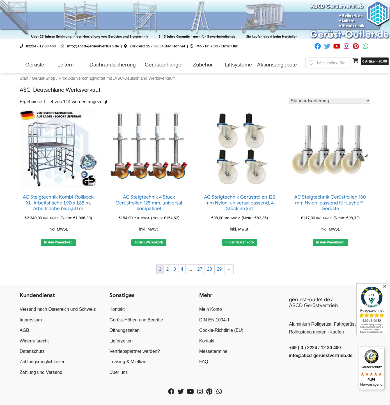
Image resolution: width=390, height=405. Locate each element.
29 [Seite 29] (219, 269)
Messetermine (213, 351)
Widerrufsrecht (34, 341)
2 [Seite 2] (167, 269)
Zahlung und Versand (41, 372)
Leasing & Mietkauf (128, 361)
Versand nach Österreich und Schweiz (58, 309)
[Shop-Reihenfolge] (329, 101)
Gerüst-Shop (43, 78)
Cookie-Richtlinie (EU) (221, 330)
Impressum (31, 319)
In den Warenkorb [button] (149, 242)
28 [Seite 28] (209, 269)
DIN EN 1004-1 (214, 319)
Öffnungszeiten (124, 330)
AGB (24, 330)
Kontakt (117, 309)
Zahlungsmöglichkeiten (43, 361)
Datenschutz (32, 351)
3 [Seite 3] (174, 269)
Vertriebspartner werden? (134, 351)
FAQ (203, 361)
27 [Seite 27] (199, 269)
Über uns (118, 372)
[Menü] (381, 349)
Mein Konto (210, 309)
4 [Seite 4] (182, 269)
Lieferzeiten (121, 341)
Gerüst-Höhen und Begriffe (136, 319)
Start (24, 78)
